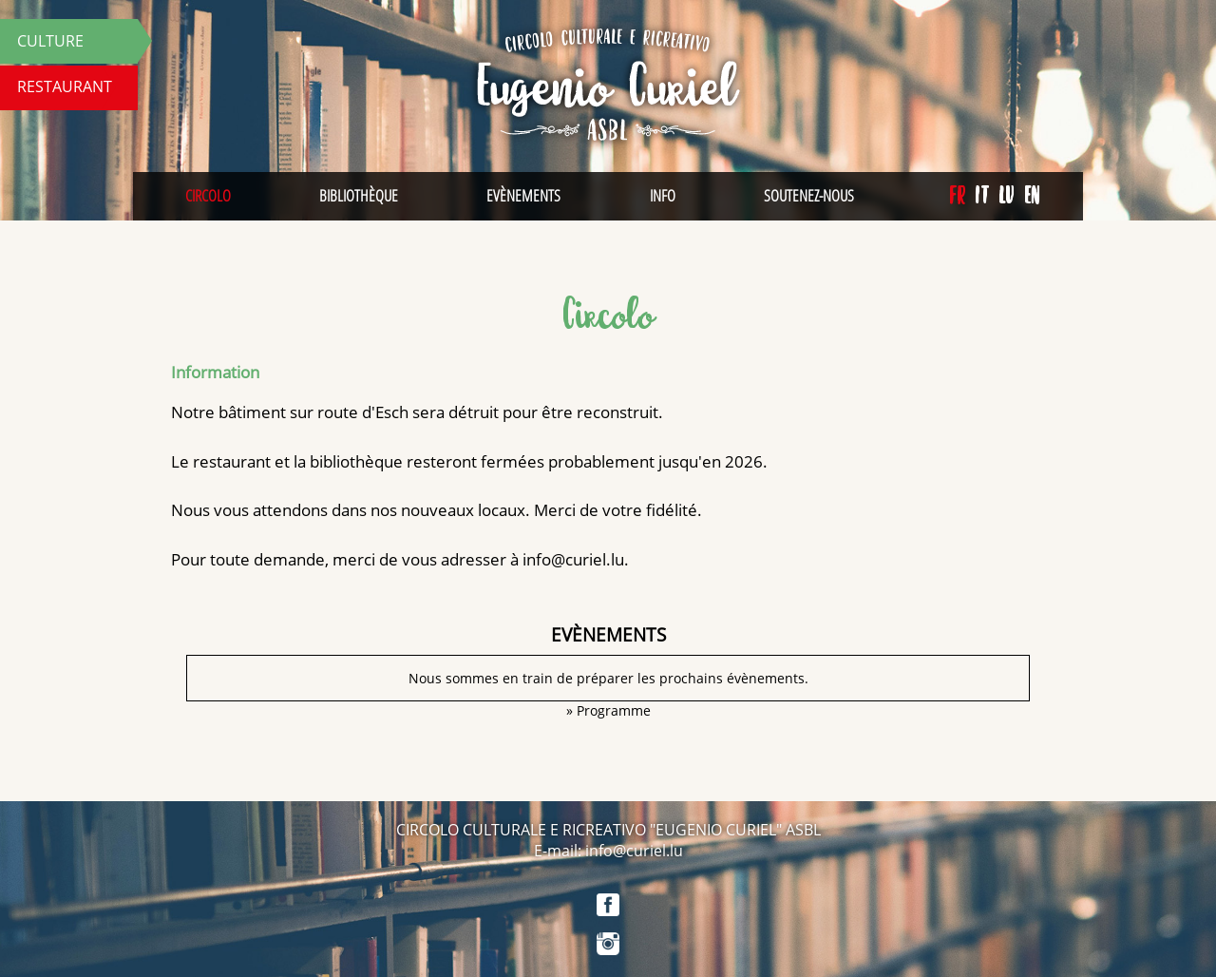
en (1032, 195)
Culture (50, 40)
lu (1006, 195)
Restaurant (64, 86)
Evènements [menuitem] (523, 195)
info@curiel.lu (573, 559)
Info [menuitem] (662, 195)
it (982, 195)
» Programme (608, 710)
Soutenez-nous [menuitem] (809, 195)
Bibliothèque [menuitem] (358, 195)
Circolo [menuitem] (208, 195)
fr (957, 195)
